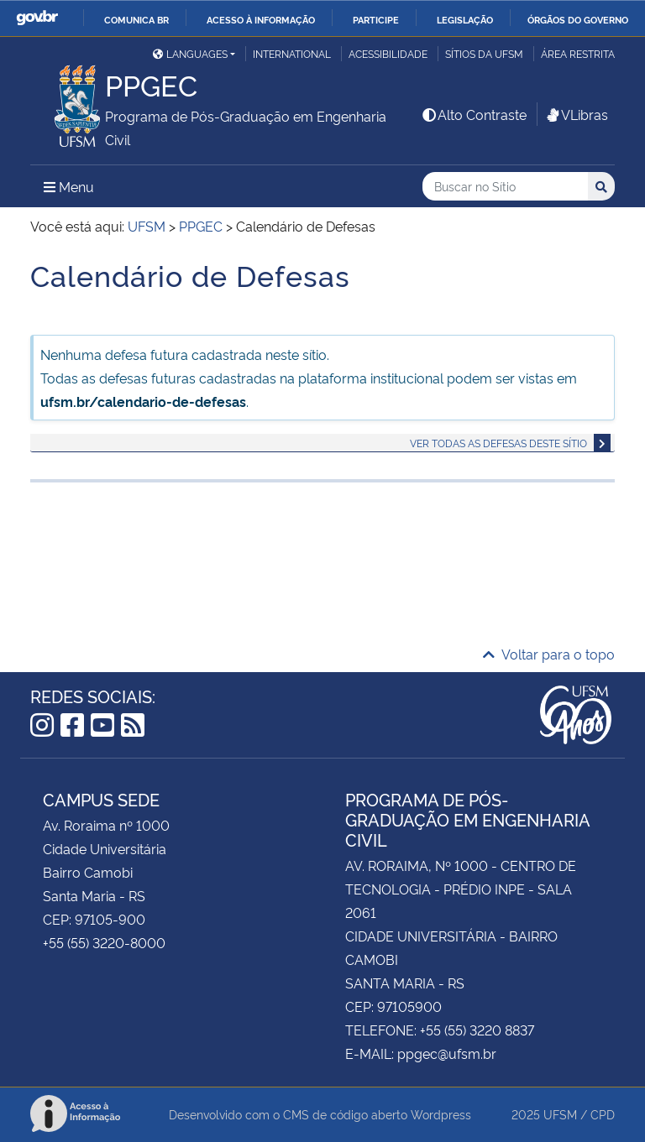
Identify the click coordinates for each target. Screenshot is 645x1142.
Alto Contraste (474, 114)
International (292, 53)
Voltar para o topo (549, 653)
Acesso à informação (261, 19)
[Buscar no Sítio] (505, 186)
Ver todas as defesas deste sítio (498, 442)
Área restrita (578, 53)
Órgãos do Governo (577, 19)
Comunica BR (136, 19)
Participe (376, 19)
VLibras (576, 114)
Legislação (465, 19)
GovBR (37, 18)
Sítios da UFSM (484, 53)
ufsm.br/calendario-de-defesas (143, 401)
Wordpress (441, 1114)
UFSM (560, 1114)
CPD (602, 1114)
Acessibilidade (388, 53)
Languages (190, 53)
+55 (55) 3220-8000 (104, 942)
